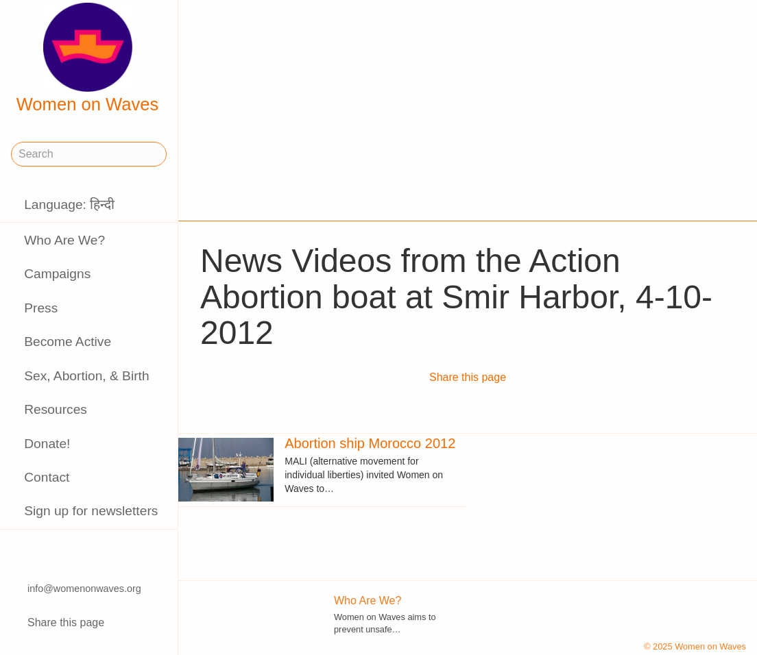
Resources (55, 409)
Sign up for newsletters (91, 511)
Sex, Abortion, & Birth (86, 376)
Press (41, 308)
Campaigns (57, 274)
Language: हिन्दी (69, 204)
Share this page (65, 622)
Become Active (67, 341)
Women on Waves (87, 58)
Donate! (47, 443)
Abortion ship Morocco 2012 (370, 443)
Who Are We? (64, 240)
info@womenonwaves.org (84, 588)
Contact (46, 477)
